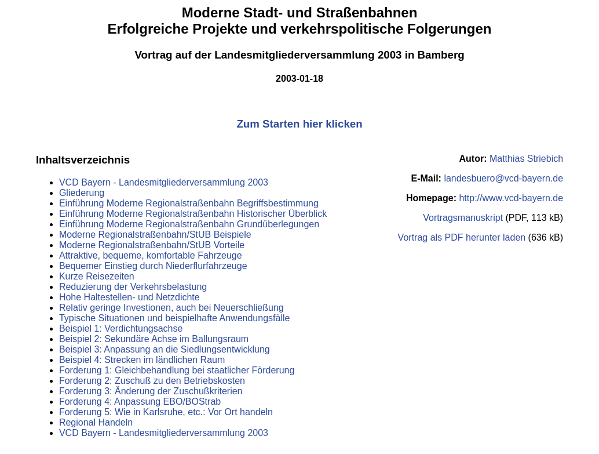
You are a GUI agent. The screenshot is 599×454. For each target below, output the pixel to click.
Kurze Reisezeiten (96, 276)
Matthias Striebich (526, 159)
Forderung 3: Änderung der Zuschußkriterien (151, 391)
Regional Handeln (96, 422)
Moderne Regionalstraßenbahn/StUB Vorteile (151, 245)
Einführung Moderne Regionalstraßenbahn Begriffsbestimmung (189, 203)
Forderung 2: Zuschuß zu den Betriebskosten (152, 381)
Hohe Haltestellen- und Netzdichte (129, 297)
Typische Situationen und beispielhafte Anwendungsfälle (174, 318)
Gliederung (81, 193)
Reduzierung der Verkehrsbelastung (133, 287)
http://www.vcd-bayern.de (511, 198)
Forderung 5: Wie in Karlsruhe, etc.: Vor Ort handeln (166, 412)
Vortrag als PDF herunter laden (462, 237)
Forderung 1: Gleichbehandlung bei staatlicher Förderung (176, 370)
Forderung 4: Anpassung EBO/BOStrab (140, 401)
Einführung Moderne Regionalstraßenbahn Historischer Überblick (193, 214)
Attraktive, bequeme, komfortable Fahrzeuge (150, 255)
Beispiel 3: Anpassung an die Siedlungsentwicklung (164, 349)
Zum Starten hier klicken (299, 124)
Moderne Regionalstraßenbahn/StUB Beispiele (155, 234)
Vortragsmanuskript (463, 218)
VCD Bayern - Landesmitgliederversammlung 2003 (163, 182)
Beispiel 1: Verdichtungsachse (120, 328)
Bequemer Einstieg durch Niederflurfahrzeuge (153, 266)
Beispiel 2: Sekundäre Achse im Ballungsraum (154, 339)
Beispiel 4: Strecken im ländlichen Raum (142, 360)
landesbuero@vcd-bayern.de (503, 178)
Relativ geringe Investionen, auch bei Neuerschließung (171, 308)
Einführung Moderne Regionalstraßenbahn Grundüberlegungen (189, 224)
